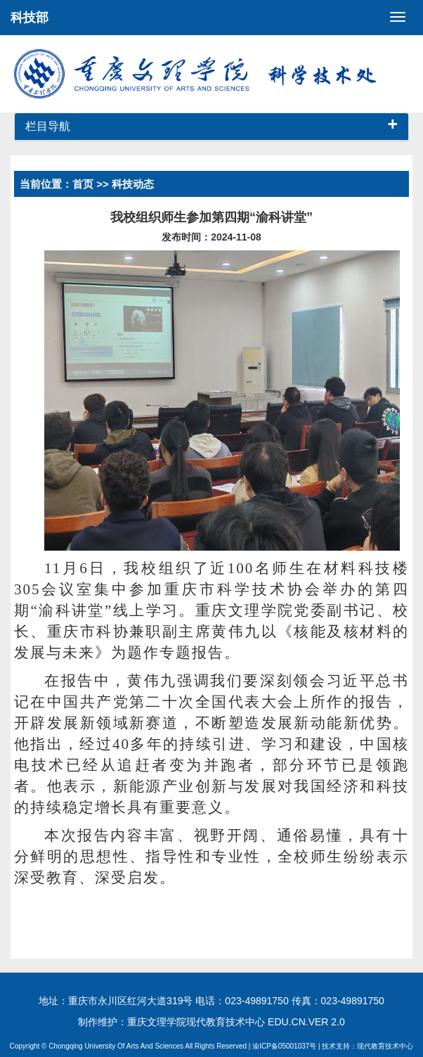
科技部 (29, 18)
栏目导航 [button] (211, 126)
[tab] (211, 127)
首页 (82, 184)
